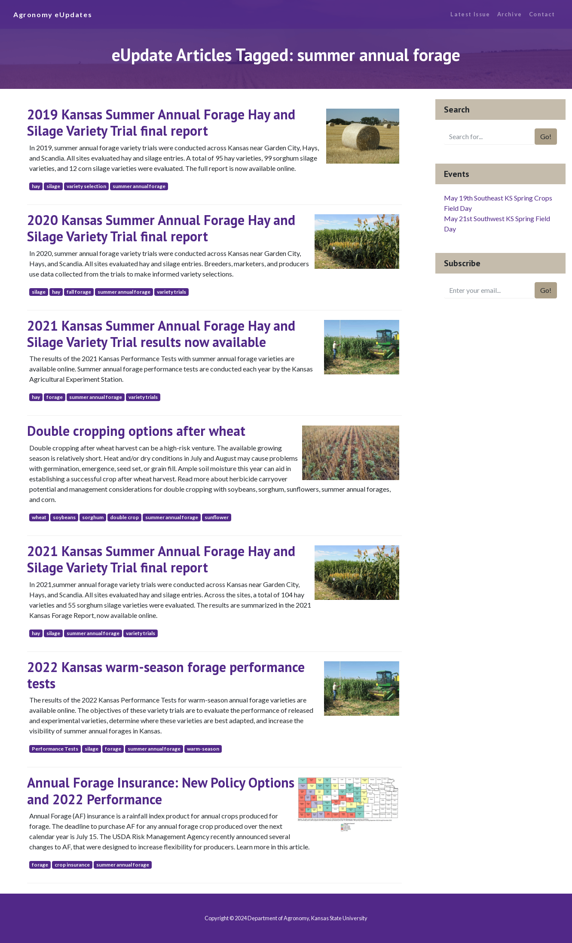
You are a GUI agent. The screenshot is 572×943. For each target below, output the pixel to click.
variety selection (86, 186)
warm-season (203, 748)
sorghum (93, 517)
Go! (545, 136)
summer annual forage (139, 186)
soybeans (64, 517)
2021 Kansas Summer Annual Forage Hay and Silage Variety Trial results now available (161, 333)
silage (53, 186)
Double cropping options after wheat (136, 431)
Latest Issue (470, 14)
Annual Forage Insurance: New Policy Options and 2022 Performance (160, 790)
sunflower (217, 517)
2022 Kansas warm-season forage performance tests (166, 675)
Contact (542, 14)
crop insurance (72, 864)
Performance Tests (55, 748)
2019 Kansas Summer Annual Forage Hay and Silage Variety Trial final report (161, 122)
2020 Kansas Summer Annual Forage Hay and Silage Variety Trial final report (161, 228)
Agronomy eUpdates (52, 14)
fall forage (79, 292)
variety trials (171, 292)
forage (54, 397)
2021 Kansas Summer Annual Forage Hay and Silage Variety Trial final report (161, 559)
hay (36, 186)
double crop (124, 517)
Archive (509, 14)
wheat (39, 517)
